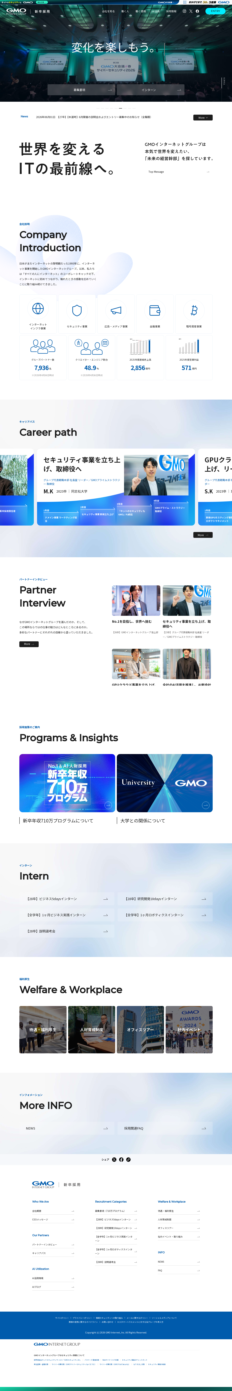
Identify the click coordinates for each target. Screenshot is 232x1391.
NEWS (179, 1262)
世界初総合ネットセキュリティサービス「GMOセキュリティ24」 (57, 1360)
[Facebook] (197, 11)
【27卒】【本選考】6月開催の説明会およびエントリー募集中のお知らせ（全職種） (105, 117)
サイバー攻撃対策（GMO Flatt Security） (115, 1364)
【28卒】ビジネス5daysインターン (116, 1219)
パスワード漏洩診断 (92, 1360)
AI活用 (156, 11)
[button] (98, 108)
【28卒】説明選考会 (116, 1262)
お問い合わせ (107, 1321)
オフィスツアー (179, 1228)
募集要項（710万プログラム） (116, 1211)
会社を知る (108, 11)
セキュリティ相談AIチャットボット (134, 1360)
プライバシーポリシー (82, 1317)
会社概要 (53, 1211)
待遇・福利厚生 (179, 1211)
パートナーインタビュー (53, 1245)
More (203, 118)
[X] (191, 11)
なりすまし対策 (139, 1364)
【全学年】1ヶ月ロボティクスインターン (116, 1251)
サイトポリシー (62, 1317)
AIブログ (53, 1287)
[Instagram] (184, 11)
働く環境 (140, 11)
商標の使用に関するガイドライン (83, 1321)
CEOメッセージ (53, 1219)
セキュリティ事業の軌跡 (157, 1364)
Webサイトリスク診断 (110, 1360)
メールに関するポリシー (137, 1317)
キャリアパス (53, 1253)
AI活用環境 (53, 1278)
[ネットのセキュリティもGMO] (25, 2)
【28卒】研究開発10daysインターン (116, 1228)
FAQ (179, 1270)
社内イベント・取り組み (179, 1237)
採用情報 (171, 11)
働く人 (125, 11)
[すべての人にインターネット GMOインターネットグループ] (209, 2)
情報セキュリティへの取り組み (109, 1317)
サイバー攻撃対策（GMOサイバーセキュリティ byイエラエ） (74, 1364)
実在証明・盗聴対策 (41, 1364)
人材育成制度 (179, 1219)
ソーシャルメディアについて (164, 1317)
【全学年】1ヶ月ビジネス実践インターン (116, 1239)
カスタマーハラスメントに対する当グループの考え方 (140, 1321)
